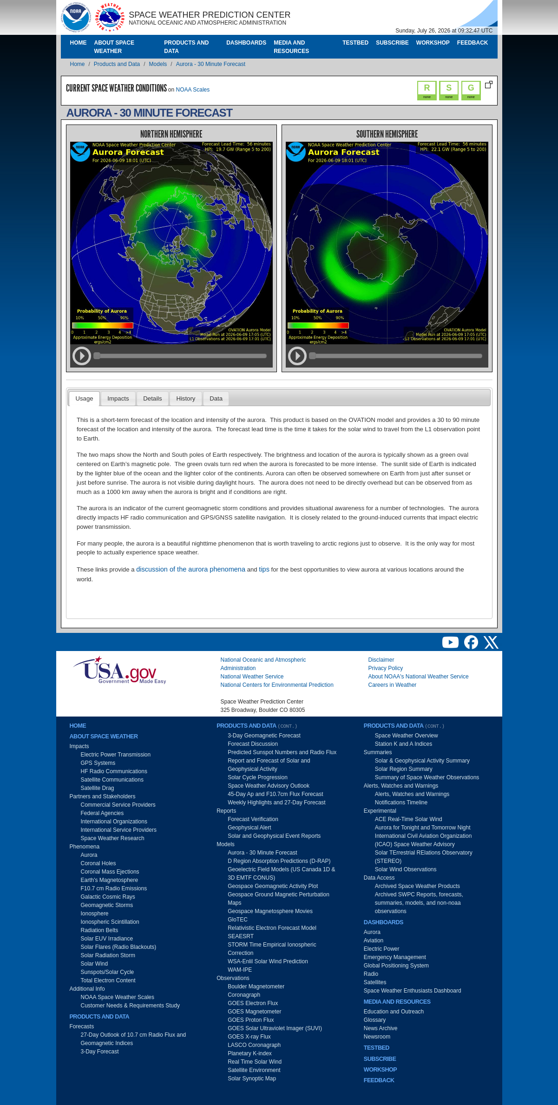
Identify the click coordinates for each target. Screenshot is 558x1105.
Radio (371, 974)
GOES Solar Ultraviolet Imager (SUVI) (275, 1028)
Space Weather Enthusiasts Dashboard (412, 990)
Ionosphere (95, 913)
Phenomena (85, 846)
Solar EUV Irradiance (107, 938)
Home (78, 42)
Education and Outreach (394, 1011)
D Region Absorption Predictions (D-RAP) (279, 861)
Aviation (373, 940)
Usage (84, 398)
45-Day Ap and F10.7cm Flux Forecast (275, 794)
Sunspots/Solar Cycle (107, 972)
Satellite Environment (254, 1070)
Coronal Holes (98, 863)
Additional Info (87, 989)
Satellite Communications (112, 779)
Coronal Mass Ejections (110, 871)
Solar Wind (94, 963)
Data (216, 398)
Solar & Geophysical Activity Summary (422, 760)
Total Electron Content (108, 980)
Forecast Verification (253, 819)
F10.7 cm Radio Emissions (114, 888)
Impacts (118, 398)
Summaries (378, 752)
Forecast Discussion (253, 744)
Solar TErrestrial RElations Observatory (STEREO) (424, 856)
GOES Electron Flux (253, 1003)
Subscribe (392, 42)
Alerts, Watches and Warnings (401, 786)
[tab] (84, 398)
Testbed (355, 42)
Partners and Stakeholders (103, 796)
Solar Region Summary (404, 769)
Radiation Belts (99, 930)
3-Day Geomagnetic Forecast (264, 735)
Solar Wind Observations (406, 869)
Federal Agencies (102, 813)
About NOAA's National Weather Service (418, 676)
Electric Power (382, 949)
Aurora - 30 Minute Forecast (210, 64)
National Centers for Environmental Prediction (277, 685)
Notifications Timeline (401, 802)
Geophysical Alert (249, 827)
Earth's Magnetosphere (109, 880)
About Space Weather (114, 46)
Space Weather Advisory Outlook (268, 786)
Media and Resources (291, 46)
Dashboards (246, 42)
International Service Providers (119, 830)
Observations (233, 978)
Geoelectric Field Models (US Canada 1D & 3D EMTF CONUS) (281, 873)
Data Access (379, 878)
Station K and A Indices (403, 744)
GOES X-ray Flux (249, 1036)
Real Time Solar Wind (255, 1062)
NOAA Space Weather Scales (118, 997)
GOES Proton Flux (251, 1020)
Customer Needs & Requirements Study (130, 1005)
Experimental (380, 811)
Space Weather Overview (406, 735)
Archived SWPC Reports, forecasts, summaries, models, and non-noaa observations (419, 902)
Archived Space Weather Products (417, 886)
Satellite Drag (97, 788)
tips (264, 569)
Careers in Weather (392, 685)
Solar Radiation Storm (108, 955)
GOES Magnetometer (254, 1011)
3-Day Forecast (100, 1051)
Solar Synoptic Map (252, 1078)
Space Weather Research (112, 838)
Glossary (375, 1020)
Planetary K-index (250, 1053)
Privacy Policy (385, 668)
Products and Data (186, 46)
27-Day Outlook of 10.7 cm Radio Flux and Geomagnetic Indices (133, 1039)
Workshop (433, 42)
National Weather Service (252, 676)
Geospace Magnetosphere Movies (270, 911)
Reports (226, 811)
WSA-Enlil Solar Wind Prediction (268, 961)
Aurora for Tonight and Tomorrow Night (423, 827)
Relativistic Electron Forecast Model (272, 928)
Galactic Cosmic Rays (108, 897)
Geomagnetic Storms (107, 905)
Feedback (472, 42)
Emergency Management (395, 957)
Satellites (375, 982)
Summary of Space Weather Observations (427, 777)
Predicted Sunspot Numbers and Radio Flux (282, 752)
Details (152, 398)
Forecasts (82, 1026)
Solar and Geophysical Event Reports (274, 836)
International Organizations (114, 821)
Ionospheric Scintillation (110, 922)
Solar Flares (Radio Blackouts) (119, 947)
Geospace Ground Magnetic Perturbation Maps (278, 898)
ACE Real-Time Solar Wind (408, 819)
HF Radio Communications (114, 771)
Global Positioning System (396, 965)
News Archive (381, 1028)
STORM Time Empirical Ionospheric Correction (272, 948)
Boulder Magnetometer (256, 986)
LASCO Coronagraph (254, 1045)
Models (158, 64)
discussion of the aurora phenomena (190, 569)
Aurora (89, 855)
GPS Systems (98, 763)
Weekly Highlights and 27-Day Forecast (277, 802)
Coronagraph (244, 995)
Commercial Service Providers (118, 805)
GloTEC (238, 919)
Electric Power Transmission (116, 754)
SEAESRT (241, 936)
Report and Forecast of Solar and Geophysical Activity (269, 764)
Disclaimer (381, 660)
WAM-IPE (240, 970)
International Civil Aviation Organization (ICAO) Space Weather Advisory (423, 840)
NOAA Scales (193, 89)
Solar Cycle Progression (258, 777)
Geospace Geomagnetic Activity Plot (273, 886)
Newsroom (377, 1036)
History (185, 398)
